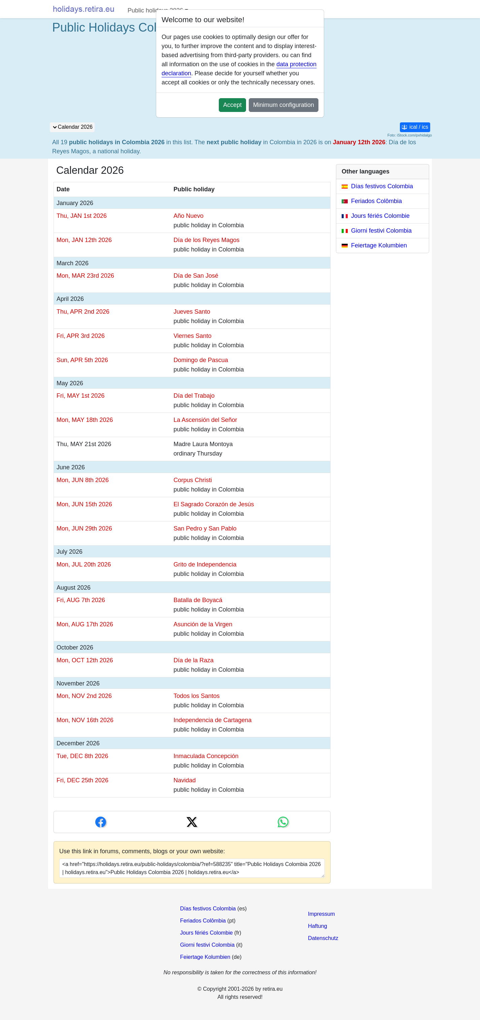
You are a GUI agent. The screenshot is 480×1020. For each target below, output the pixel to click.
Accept (232, 105)
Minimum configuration (283, 105)
